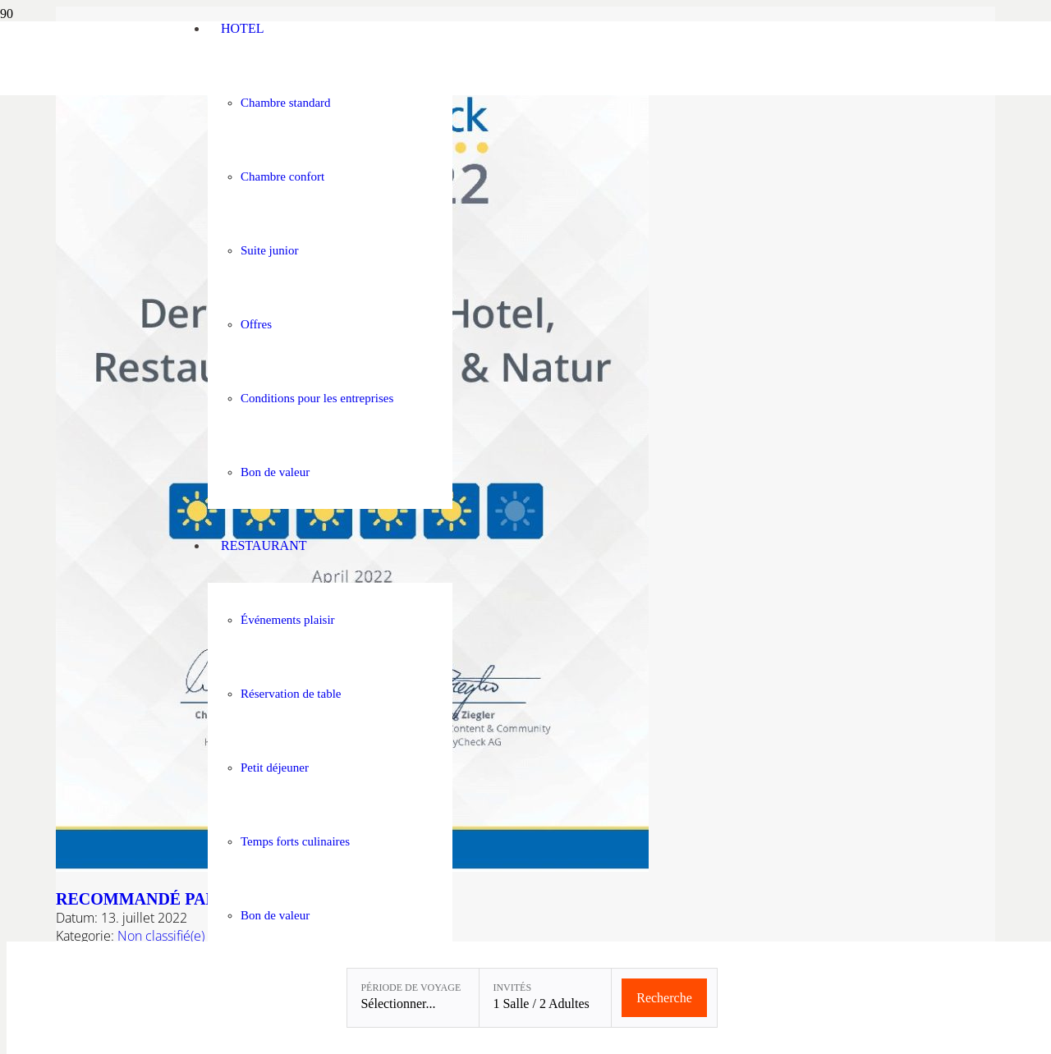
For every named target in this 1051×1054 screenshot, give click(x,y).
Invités (512, 987)
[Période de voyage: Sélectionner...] (413, 998)
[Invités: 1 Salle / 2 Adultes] (545, 998)
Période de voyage (410, 987)
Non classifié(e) (160, 936)
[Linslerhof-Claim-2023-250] (87, 91)
